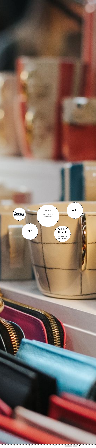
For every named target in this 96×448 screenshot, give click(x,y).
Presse (44, 446)
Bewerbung (38, 446)
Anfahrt (54, 446)
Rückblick (31, 446)
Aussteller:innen (24, 446)
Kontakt (49, 446)
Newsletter (62, 446)
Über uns (16, 446)
